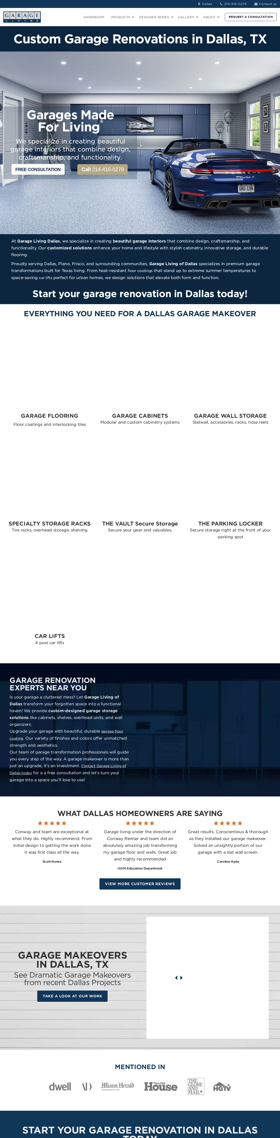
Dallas (204, 4)
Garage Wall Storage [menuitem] (160, 1060)
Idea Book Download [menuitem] (204, 1079)
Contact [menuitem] (193, 1060)
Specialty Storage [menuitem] (157, 1066)
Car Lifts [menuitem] (150, 1090)
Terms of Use (102, 1110)
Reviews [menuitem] (194, 1053)
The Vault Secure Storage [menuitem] (156, 1074)
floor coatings (140, 271)
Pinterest (244, 1066)
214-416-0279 (233, 4)
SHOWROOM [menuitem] (93, 17)
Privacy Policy (77, 1110)
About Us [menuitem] (195, 1066)
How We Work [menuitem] (199, 1072)
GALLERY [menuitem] (186, 17)
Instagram (245, 1053)
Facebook (245, 1047)
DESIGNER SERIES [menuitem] (154, 17)
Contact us (265, 4)
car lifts (45, 278)
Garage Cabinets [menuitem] (157, 1053)
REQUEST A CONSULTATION (251, 16)
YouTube (244, 1072)
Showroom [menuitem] (196, 1047)
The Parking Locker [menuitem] (158, 1084)
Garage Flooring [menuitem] (156, 1047)
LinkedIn (244, 1060)
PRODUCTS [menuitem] (120, 17)
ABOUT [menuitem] (209, 17)
